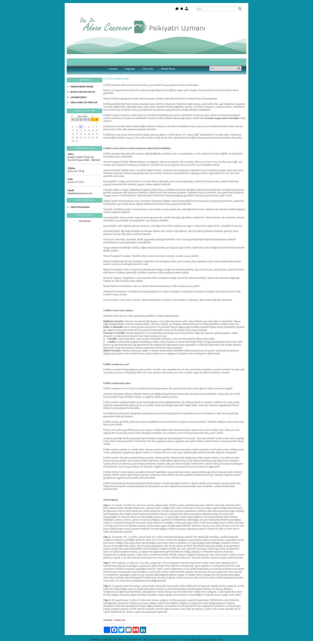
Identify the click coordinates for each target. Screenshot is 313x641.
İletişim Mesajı (168, 68)
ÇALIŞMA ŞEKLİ (78, 97)
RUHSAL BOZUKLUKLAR (82, 92)
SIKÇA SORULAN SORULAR (83, 102)
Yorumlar (107, 620)
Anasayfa (113, 68)
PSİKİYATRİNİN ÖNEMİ (81, 87)
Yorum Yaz (119, 620)
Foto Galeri (148, 68)
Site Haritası (85, 221)
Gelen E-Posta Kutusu (79, 207)
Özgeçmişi (130, 68)
